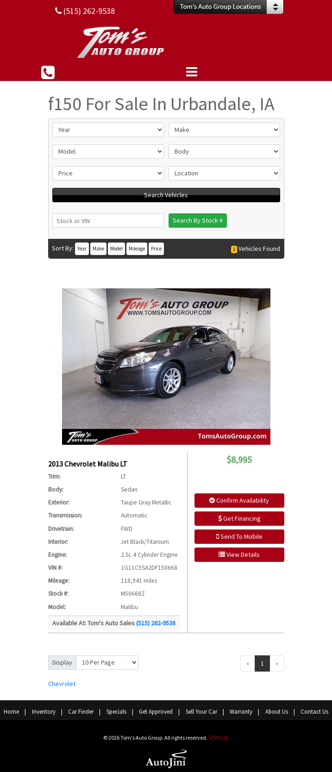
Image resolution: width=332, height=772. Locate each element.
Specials (116, 712)
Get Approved (156, 712)
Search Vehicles (166, 195)
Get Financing (239, 518)
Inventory (44, 712)
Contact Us (314, 712)
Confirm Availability (239, 500)
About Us (276, 712)
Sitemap (218, 737)
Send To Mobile (239, 536)
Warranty (241, 712)
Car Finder (81, 712)
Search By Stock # (198, 220)
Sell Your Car (201, 712)
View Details (239, 554)
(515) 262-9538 (155, 623)
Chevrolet (61, 683)
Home (11, 712)
